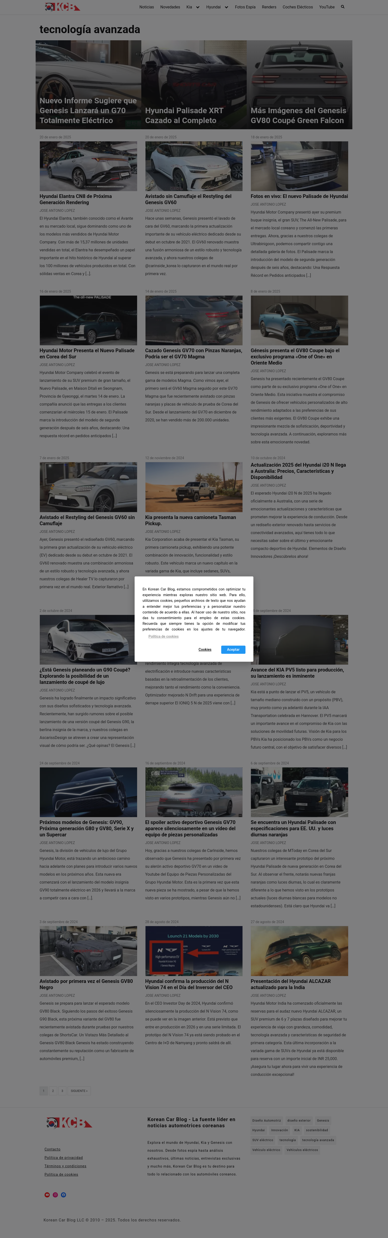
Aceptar (233, 650)
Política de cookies (163, 636)
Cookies (204, 650)
